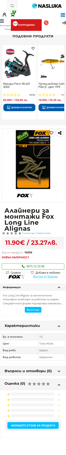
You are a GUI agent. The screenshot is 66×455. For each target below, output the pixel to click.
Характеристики (32, 326)
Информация (31, 287)
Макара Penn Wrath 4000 (16, 85)
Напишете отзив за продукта (33, 425)
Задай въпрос (44, 233)
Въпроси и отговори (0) (32, 371)
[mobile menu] (62, 15)
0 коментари (28, 233)
